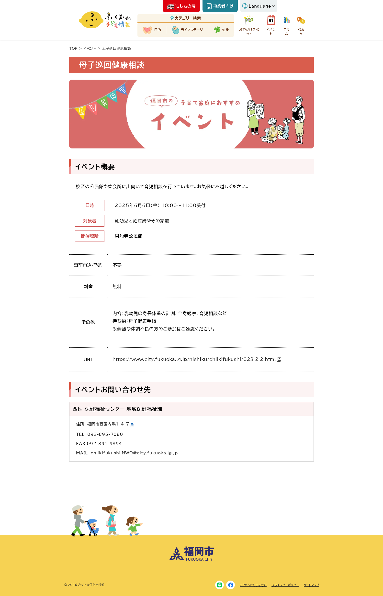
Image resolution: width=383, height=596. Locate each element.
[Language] (258, 6)
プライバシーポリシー (285, 585)
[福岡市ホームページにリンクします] (191, 560)
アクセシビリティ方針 (253, 585)
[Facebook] (230, 585)
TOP (73, 48)
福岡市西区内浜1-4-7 (108, 424)
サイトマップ (311, 585)
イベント (90, 48)
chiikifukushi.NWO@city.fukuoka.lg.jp (134, 453)
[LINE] (219, 585)
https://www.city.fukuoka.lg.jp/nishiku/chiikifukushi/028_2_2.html (194, 359)
